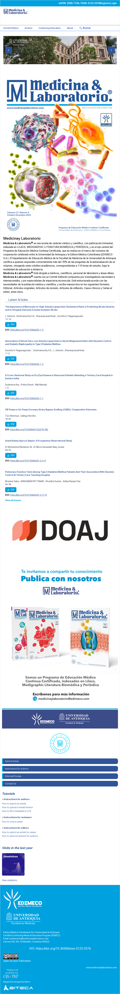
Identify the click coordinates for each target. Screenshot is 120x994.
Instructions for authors (16, 768)
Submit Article (12, 761)
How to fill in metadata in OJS (16, 811)
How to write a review (12, 821)
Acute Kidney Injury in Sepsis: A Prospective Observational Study (38, 441)
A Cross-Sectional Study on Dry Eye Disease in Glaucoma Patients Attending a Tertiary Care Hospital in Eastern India (59, 377)
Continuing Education (50, 28)
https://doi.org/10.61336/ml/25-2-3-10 (28, 495)
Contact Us (10, 783)
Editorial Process (13, 776)
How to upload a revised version (17, 807)
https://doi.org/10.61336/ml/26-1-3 (26, 330)
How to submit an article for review (19, 832)
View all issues (13, 500)
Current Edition (10, 28)
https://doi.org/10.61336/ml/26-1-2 (26, 364)
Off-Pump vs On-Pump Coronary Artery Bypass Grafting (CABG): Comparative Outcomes (51, 409)
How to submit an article (14, 803)
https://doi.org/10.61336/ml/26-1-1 (26, 398)
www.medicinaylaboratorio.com (101, 967)
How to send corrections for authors (20, 836)
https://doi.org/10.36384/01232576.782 (29, 429)
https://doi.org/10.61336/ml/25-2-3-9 (28, 460)
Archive (28, 28)
